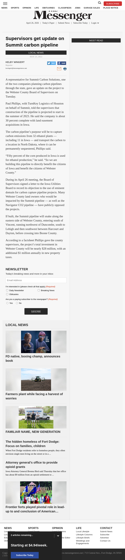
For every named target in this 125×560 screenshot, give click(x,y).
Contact (106, 528)
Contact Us (105, 541)
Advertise (104, 538)
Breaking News (47, 290)
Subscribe (104, 534)
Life (36, 8)
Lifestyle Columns (84, 534)
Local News (36, 52)
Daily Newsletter (16, 290)
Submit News (64, 23)
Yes (10, 303)
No (20, 303)
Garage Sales (92, 8)
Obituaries (48, 8)
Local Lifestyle (82, 531)
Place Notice (110, 8)
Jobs (77, 8)
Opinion (27, 8)
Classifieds (64, 8)
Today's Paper (48, 23)
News (4, 8)
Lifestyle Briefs (83, 538)
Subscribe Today (80, 23)
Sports (15, 8)
